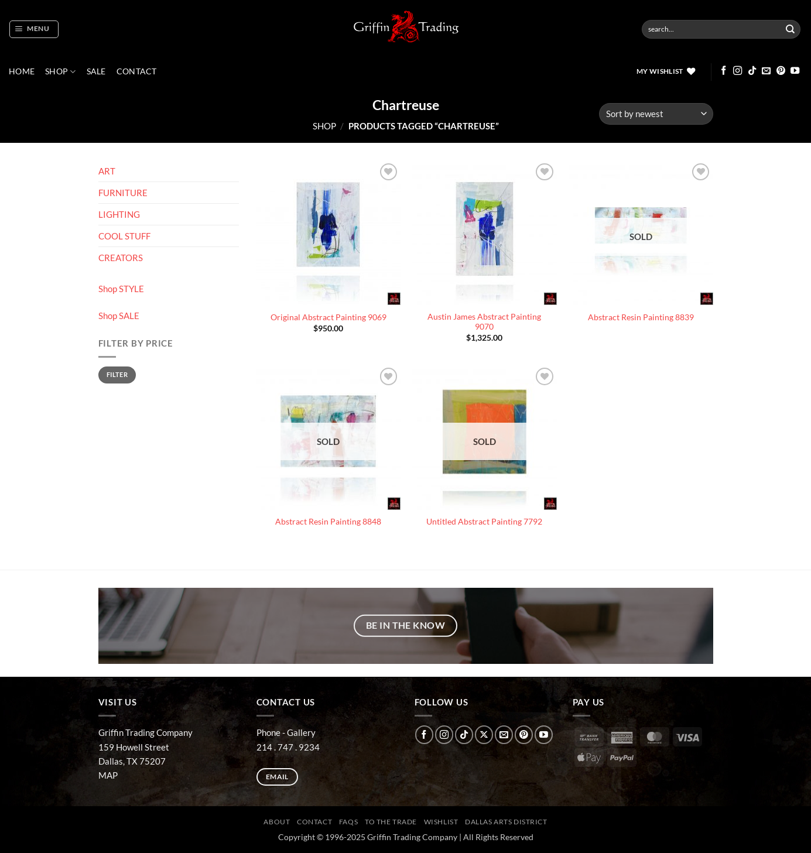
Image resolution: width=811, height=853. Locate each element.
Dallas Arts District (506, 821)
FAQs (348, 821)
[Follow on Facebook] (723, 71)
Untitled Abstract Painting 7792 (484, 521)
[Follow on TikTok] (752, 71)
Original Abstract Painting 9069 (328, 317)
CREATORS (120, 257)
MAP (108, 775)
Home (22, 71)
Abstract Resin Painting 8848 (328, 521)
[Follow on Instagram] (737, 71)
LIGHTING (119, 214)
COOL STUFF (124, 236)
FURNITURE (123, 192)
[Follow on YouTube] (795, 71)
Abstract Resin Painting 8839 (641, 317)
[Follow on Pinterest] (780, 71)
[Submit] (790, 29)
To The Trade (391, 821)
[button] (33, 29)
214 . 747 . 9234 (288, 747)
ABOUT (277, 821)
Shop (60, 71)
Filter (117, 374)
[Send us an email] (766, 71)
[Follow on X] (484, 734)
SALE (96, 71)
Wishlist (441, 821)
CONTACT (137, 71)
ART (106, 171)
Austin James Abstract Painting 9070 (484, 322)
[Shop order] (656, 114)
